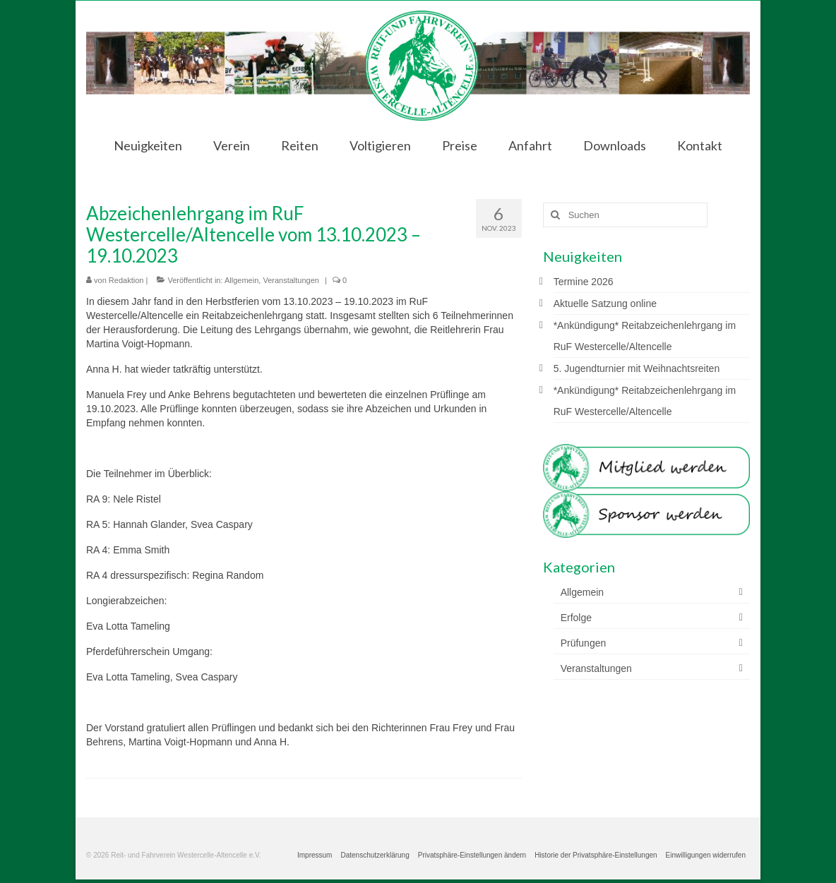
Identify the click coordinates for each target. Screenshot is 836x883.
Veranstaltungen (291, 280)
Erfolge (576, 617)
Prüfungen (584, 643)
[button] (472, 855)
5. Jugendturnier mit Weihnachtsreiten (637, 368)
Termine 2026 (584, 281)
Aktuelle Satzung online (605, 303)
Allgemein (241, 280)
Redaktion (126, 280)
